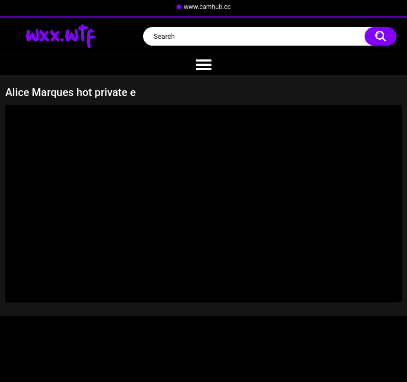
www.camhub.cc (207, 7)
